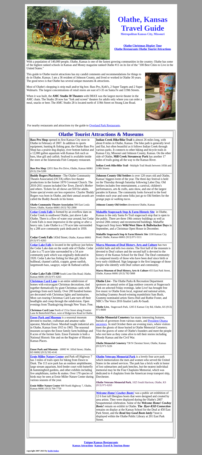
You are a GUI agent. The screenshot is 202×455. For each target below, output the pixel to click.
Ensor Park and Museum (45, 317)
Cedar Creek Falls (41, 211)
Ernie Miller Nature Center (47, 356)
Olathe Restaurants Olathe (130, 49)
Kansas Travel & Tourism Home (112, 445)
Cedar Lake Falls (40, 244)
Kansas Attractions (82, 445)
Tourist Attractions (159, 49)
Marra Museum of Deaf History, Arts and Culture (126, 244)
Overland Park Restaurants (104, 125)
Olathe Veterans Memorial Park (115, 356)
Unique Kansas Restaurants (101, 442)
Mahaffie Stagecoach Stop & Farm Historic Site (125, 211)
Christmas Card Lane (43, 281)
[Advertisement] (86, 114)
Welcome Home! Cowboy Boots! (115, 393)
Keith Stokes (53, 451)
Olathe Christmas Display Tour (142, 45)
